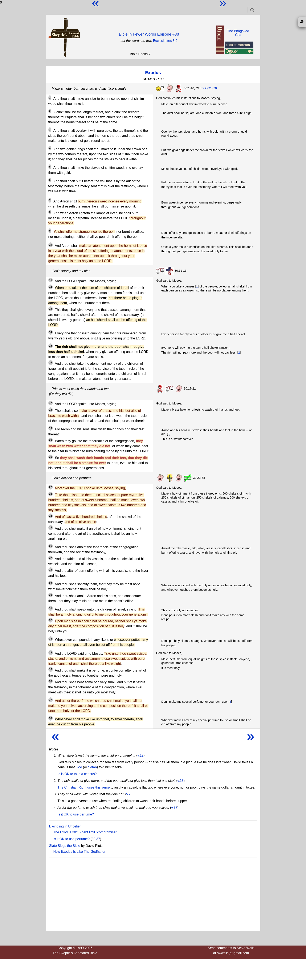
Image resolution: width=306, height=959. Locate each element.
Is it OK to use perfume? (76, 814)
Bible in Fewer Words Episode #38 (149, 34)
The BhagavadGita (238, 33)
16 (50, 362)
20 (50, 440)
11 (50, 280)
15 (50, 345)
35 (50, 669)
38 (50, 718)
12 (50, 286)
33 (50, 638)
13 (50, 308)
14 (50, 332)
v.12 (140, 755)
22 (50, 487)
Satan (92, 767)
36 (50, 681)
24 (50, 515)
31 (50, 608)
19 (50, 428)
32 (50, 620)
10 (50, 244)
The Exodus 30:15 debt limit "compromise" (85, 832)
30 (50, 594)
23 (50, 493)
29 (50, 583)
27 (50, 557)
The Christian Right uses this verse (84, 787)
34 (50, 652)
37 (50, 699)
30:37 (96, 839)
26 (50, 546)
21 (50, 456)
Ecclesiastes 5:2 (165, 41)
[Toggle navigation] (252, 10)
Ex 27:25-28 (208, 88)
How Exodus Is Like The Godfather (79, 851)
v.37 (174, 807)
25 (50, 527)
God (79, 767)
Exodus (153, 72)
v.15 (181, 780)
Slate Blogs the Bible (64, 845)
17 (50, 403)
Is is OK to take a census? (77, 774)
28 (50, 569)
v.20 (129, 794)
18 (50, 409)
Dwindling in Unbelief (65, 826)
